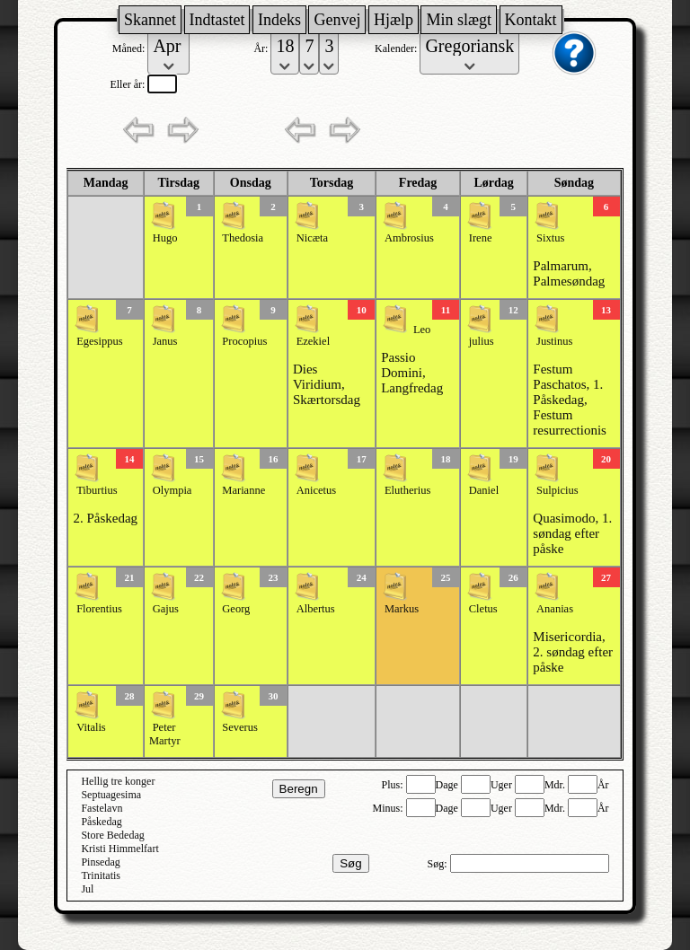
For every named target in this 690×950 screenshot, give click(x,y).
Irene (480, 238)
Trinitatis (100, 875)
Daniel (484, 490)
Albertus (315, 609)
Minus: (389, 808)
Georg (236, 609)
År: (261, 48)
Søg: (439, 864)
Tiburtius (96, 490)
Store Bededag (112, 835)
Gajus (166, 609)
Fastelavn (101, 808)
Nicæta (312, 238)
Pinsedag (100, 862)
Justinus (554, 341)
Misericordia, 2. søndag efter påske (573, 651)
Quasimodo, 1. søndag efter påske (572, 533)
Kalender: (397, 48)
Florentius (99, 609)
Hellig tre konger (118, 781)
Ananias (554, 609)
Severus (240, 727)
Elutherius (407, 490)
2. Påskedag (105, 518)
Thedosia (242, 238)
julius (481, 341)
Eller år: (128, 84)
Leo (421, 329)
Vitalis (91, 727)
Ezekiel (313, 341)
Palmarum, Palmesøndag (569, 273)
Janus (165, 341)
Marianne (243, 490)
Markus (402, 609)
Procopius (244, 341)
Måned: (130, 48)
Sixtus (550, 238)
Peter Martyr (165, 734)
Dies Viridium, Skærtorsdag (326, 384)
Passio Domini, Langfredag (412, 372)
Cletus (483, 609)
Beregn (298, 789)
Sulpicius (557, 490)
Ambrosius (409, 238)
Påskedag (101, 821)
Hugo (165, 238)
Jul (87, 889)
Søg (350, 863)
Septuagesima (111, 794)
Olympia (172, 490)
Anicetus (316, 490)
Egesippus (99, 341)
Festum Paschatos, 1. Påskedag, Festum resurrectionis (569, 399)
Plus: (394, 784)
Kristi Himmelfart (119, 848)
